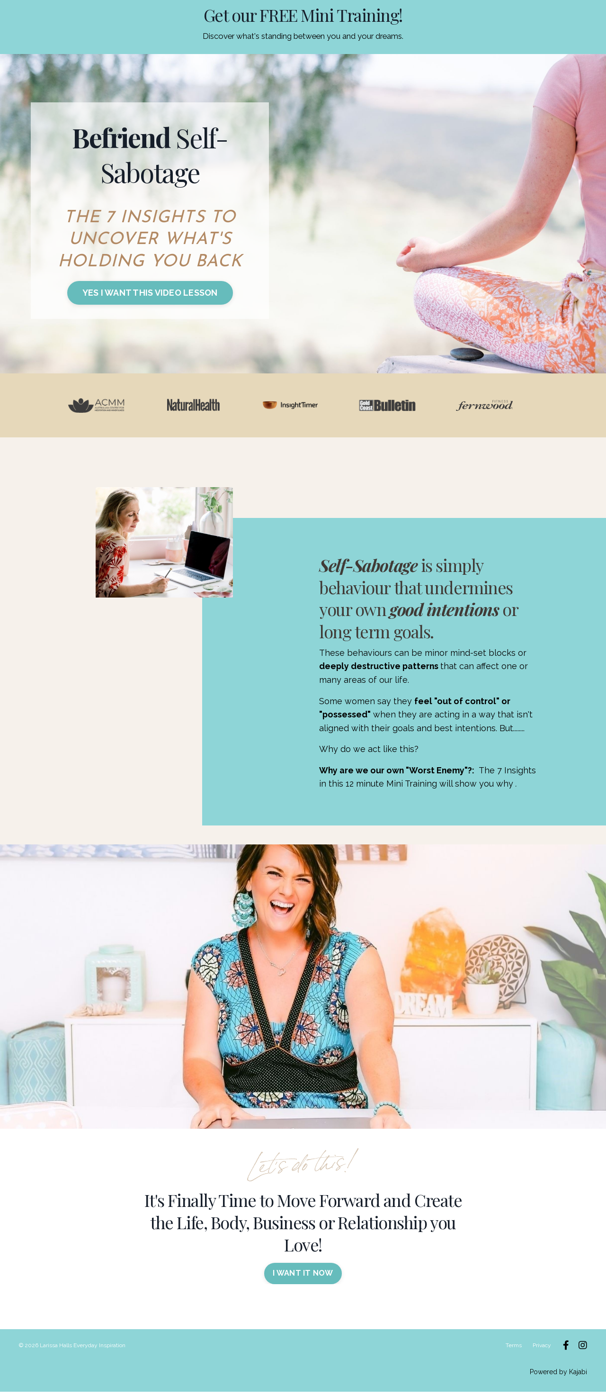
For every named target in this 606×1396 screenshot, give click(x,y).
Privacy (542, 1349)
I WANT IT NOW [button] (303, 1277)
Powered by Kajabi (558, 1376)
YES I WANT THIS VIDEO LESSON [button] (150, 293)
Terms (514, 1349)
